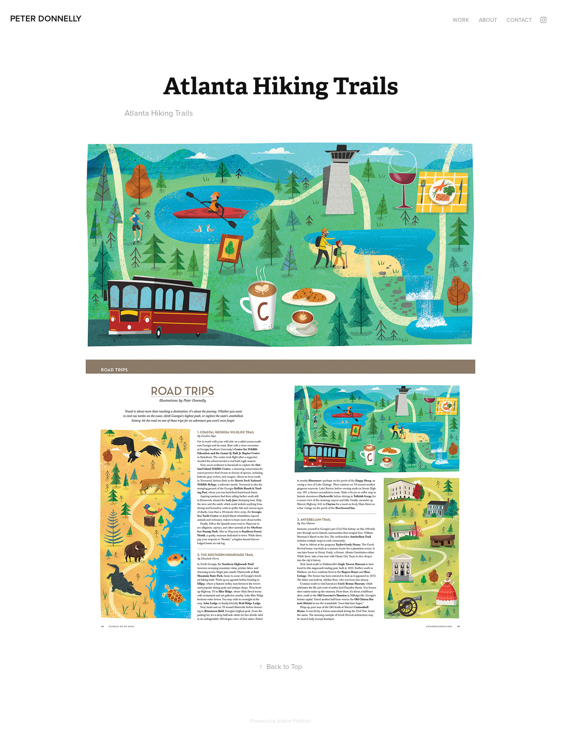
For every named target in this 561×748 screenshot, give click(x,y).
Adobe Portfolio (294, 720)
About (488, 20)
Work (461, 20)
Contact (519, 20)
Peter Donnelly (45, 18)
